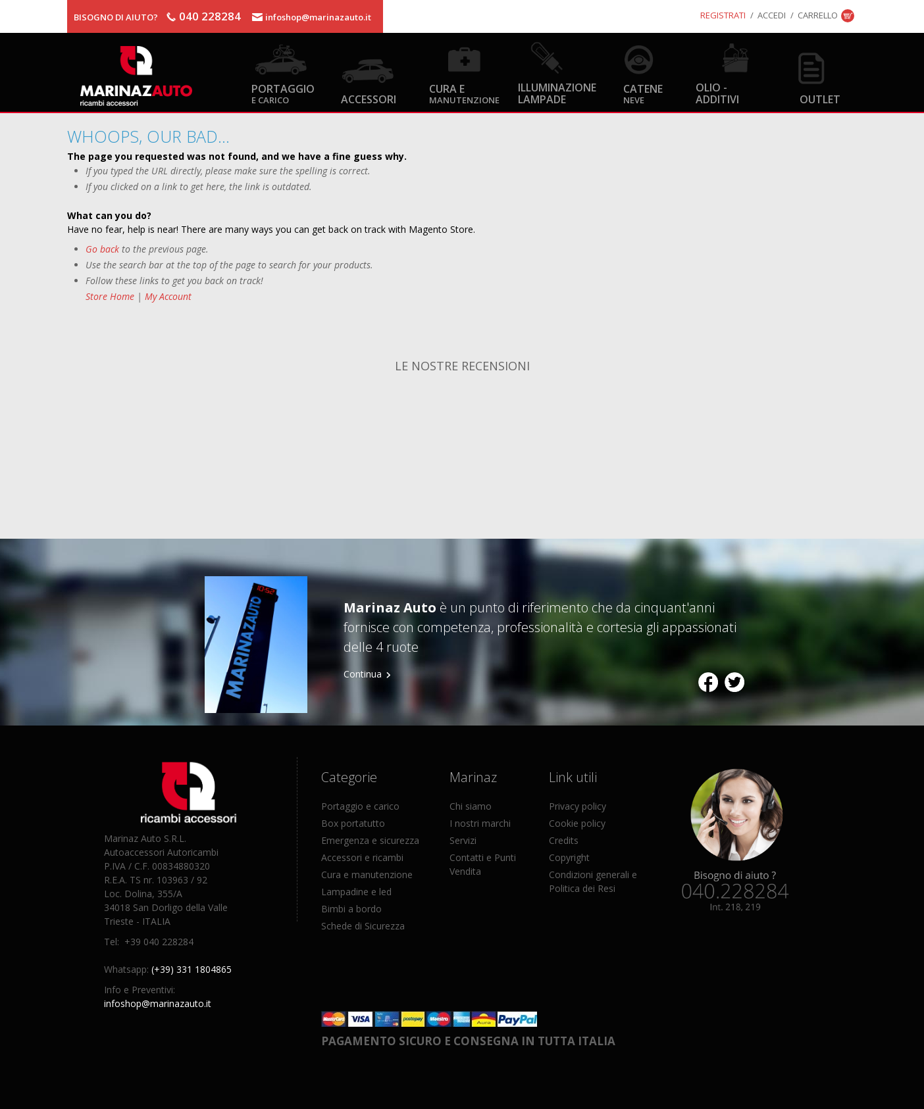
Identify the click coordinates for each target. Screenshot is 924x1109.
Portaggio (283, 93)
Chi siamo (470, 806)
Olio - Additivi (717, 92)
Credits (563, 840)
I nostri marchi (480, 823)
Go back (102, 249)
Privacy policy (577, 806)
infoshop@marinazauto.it (318, 17)
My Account (168, 296)
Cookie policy (577, 823)
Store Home (110, 296)
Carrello (818, 15)
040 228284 (210, 16)
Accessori (368, 99)
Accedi (771, 15)
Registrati (723, 15)
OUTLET (820, 99)
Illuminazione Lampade (557, 92)
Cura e (464, 93)
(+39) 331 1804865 (191, 969)
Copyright (569, 857)
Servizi (462, 840)
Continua (363, 674)
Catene (643, 93)
